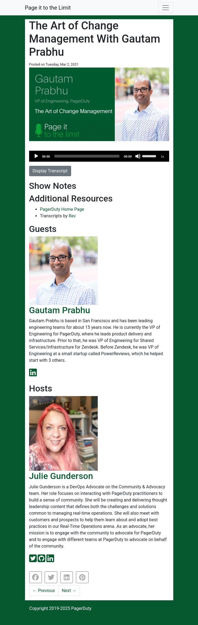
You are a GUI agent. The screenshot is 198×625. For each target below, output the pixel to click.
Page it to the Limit (48, 7)
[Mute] (138, 156)
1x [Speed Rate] (162, 156)
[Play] (36, 156)
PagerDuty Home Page (62, 209)
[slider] (87, 156)
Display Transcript (50, 170)
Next (69, 590)
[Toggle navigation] (165, 7)
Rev (72, 215)
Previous (44, 590)
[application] (99, 156)
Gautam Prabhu (59, 310)
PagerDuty (81, 608)
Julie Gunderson (61, 476)
